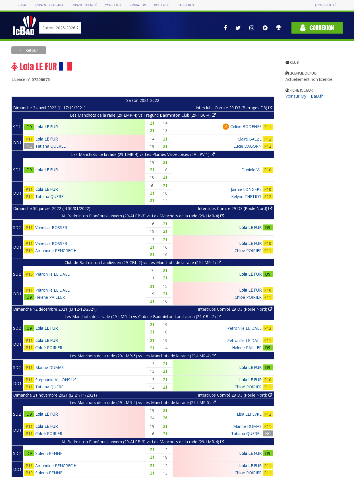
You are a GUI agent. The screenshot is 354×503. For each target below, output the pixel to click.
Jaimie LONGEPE (246, 189)
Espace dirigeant (49, 5)
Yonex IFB (113, 5)
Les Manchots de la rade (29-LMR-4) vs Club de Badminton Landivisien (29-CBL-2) (143, 316)
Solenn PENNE (48, 453)
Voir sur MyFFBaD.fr (304, 96)
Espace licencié (84, 5)
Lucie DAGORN (247, 146)
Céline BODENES (246, 126)
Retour (31, 50)
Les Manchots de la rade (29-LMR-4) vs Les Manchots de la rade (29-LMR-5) (143, 402)
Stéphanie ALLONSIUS (55, 379)
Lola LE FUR (46, 126)
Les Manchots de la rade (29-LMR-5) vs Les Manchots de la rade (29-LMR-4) (143, 355)
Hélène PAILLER (50, 297)
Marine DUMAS (49, 367)
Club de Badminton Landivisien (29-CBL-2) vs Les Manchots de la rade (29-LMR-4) (143, 262)
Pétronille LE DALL (52, 274)
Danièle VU (251, 169)
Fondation (137, 5)
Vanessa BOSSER (51, 227)
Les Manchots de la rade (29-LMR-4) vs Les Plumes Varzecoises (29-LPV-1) (143, 154)
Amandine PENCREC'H (55, 250)
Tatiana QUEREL (50, 146)
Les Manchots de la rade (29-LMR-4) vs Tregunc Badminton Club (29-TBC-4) (143, 115)
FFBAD (22, 5)
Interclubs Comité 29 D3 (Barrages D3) (234, 107)
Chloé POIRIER (248, 250)
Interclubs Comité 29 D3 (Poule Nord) (235, 208)
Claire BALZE (250, 139)
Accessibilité (325, 5)
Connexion (317, 27)
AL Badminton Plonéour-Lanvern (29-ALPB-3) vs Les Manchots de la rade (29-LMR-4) (142, 215)
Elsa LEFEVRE (249, 414)
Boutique (161, 5)
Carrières (185, 5)
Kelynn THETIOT (246, 196)
